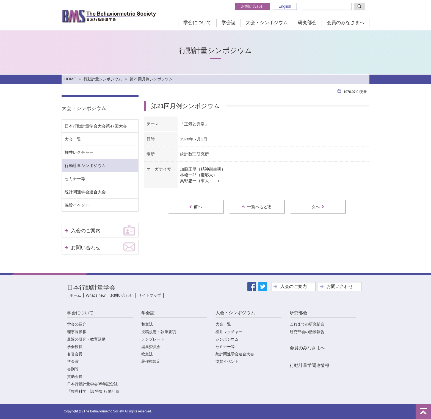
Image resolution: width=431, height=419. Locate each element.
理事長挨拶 (76, 332)
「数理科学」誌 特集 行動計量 (93, 391)
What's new (96, 295)
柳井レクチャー (79, 152)
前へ (195, 206)
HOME (70, 79)
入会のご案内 (86, 230)
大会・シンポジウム (267, 22)
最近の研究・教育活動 (86, 339)
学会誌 (229, 22)
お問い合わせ (252, 6)
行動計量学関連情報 (309, 365)
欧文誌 (147, 354)
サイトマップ (149, 295)
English (284, 6)
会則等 (73, 369)
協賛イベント (77, 205)
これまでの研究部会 (307, 324)
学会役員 (74, 346)
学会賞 (73, 361)
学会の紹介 (76, 324)
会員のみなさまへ (345, 22)
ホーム (75, 295)
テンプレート (152, 339)
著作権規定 (151, 361)
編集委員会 (151, 346)
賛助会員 (74, 376)
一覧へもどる (257, 206)
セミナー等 (75, 178)
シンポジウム (227, 339)
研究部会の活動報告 (307, 332)
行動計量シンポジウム (103, 79)
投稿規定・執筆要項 (158, 332)
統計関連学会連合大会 (85, 191)
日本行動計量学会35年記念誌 (92, 384)
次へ (317, 206)
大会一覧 (73, 139)
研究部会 (307, 22)
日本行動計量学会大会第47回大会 (96, 126)
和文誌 (147, 324)
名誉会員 (74, 354)
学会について (197, 22)
